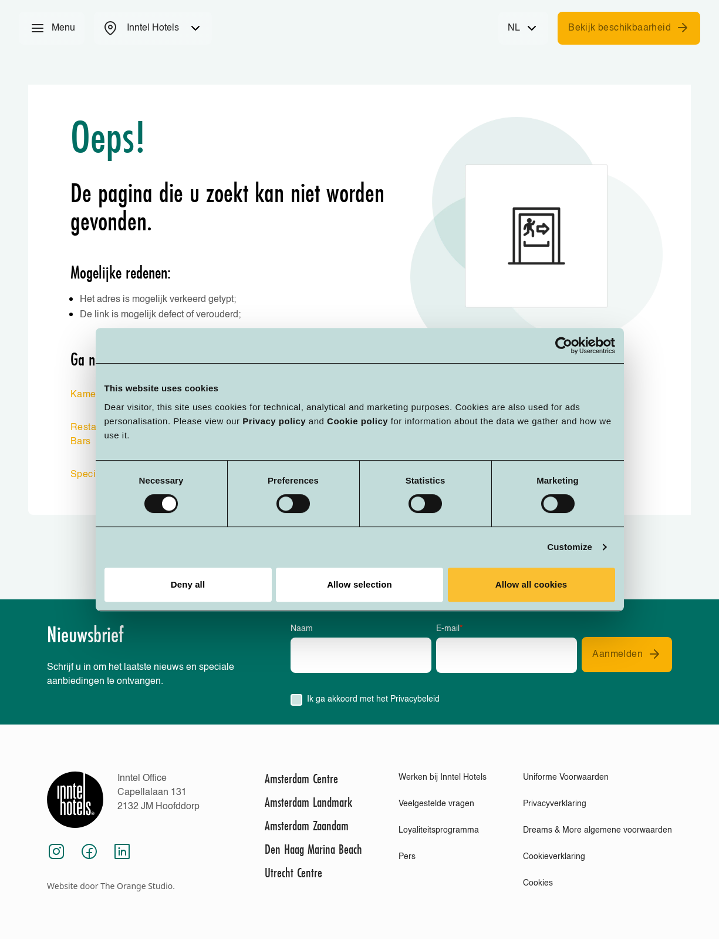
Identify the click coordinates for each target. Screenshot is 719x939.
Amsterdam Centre (301, 779)
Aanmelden (626, 654)
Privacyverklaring (554, 804)
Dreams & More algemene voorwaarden (597, 830)
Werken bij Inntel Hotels (443, 777)
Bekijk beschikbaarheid (629, 28)
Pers (407, 857)
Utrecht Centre (293, 873)
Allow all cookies (531, 584)
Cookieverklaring (554, 857)
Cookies (538, 883)
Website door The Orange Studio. (111, 885)
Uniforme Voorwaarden (566, 777)
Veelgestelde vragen (436, 804)
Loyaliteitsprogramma (439, 830)
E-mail (449, 629)
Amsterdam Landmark (308, 802)
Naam (302, 629)
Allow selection (359, 584)
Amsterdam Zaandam (307, 826)
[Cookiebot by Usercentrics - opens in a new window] (563, 345)
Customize (569, 547)
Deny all (188, 584)
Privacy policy (274, 421)
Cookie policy (357, 421)
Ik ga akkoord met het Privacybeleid (373, 699)
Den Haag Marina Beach (313, 849)
